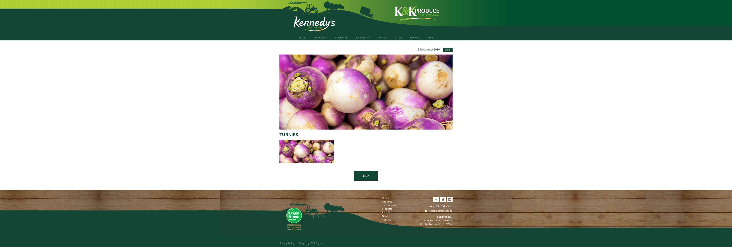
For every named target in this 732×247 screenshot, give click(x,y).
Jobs (430, 37)
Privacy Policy (286, 243)
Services (340, 37)
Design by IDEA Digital (310, 243)
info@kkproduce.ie (440, 210)
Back (366, 175)
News (399, 37)
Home (302, 37)
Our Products (362, 37)
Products (387, 209)
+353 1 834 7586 (441, 206)
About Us (319, 37)
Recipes (383, 37)
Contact (415, 37)
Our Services (389, 205)
